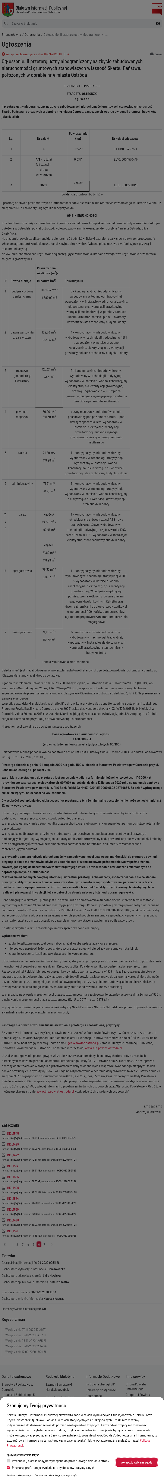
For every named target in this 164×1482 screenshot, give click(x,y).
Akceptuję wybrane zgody (136, 1462)
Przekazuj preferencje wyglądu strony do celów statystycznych (51, 1467)
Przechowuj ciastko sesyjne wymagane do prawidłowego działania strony (58, 1461)
